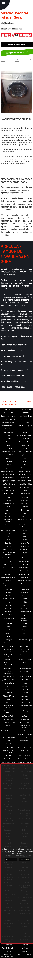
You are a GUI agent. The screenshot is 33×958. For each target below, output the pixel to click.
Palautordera (24, 654)
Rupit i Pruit (25, 455)
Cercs (25, 540)
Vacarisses (25, 696)
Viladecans (8, 945)
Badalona (25, 945)
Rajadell (8, 951)
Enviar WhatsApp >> (17, 52)
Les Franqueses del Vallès (8, 712)
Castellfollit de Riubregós (8, 751)
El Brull (8, 744)
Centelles (8, 543)
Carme (24, 623)
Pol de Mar (24, 680)
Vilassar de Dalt (8, 759)
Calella (24, 448)
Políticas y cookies (24, 954)
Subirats (25, 699)
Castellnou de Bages (25, 640)
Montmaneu (25, 510)
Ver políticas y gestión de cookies (18, 855)
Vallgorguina (8, 693)
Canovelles (8, 571)
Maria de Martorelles (8, 722)
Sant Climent (8, 719)
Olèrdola (25, 737)
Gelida (25, 731)
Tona (8, 497)
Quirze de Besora (25, 676)
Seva (8, 533)
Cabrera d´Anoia (8, 599)
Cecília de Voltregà (24, 474)
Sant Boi (8, 429)
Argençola (8, 640)
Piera (8, 627)
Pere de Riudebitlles (25, 484)
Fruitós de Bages (25, 668)
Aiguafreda (8, 468)
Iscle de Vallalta (8, 455)
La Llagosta (8, 668)
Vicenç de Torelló (8, 422)
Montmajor (8, 513)
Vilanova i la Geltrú (24, 759)
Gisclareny (8, 608)
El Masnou (8, 525)
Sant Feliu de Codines (24, 650)
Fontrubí (25, 507)
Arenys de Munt (24, 561)
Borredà (25, 599)
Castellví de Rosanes (8, 416)
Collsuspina (25, 439)
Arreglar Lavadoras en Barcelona (20, 60)
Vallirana (25, 689)
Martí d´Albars (8, 643)
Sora (24, 633)
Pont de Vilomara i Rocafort (8, 554)
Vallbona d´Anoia (8, 696)
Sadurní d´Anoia (8, 474)
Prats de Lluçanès (8, 558)
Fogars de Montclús (25, 612)
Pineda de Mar (8, 549)
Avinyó (8, 442)
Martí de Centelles (8, 419)
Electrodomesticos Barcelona (5, 60)
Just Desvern (24, 646)
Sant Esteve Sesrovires (8, 655)
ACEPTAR (24, 860)
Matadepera (25, 584)
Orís (24, 536)
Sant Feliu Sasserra (8, 484)
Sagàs (8, 636)
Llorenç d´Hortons (8, 646)
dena (8, 741)
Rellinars (25, 948)
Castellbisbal (24, 549)
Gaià (8, 507)
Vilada (25, 683)
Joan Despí (25, 577)
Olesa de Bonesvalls (8, 737)
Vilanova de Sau (8, 477)
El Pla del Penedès (24, 520)
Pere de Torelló (8, 413)
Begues (24, 630)
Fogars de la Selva (8, 615)
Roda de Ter (8, 461)
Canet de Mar (24, 571)
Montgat (25, 513)
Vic (8, 686)
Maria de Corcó (25, 722)
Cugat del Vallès (24, 471)
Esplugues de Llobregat (24, 619)
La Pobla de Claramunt (8, 664)
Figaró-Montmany (8, 618)
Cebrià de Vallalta (8, 426)
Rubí (24, 458)
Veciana (24, 686)
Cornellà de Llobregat (8, 731)
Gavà (8, 734)
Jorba (8, 510)
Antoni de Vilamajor (25, 581)
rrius (8, 435)
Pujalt (25, 553)
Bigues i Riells (25, 564)
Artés (25, 461)
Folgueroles (8, 612)
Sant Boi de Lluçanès (24, 426)
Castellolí (25, 432)
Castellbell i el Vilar (24, 762)
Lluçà (25, 636)
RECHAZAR (11, 860)
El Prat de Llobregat (8, 530)
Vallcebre (24, 693)
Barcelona (8, 409)
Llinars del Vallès (25, 702)
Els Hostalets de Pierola (24, 526)
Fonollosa (24, 608)
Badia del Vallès (24, 755)
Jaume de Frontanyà (25, 451)
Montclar (25, 516)
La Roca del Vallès (8, 716)
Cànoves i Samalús (24, 568)
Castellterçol (8, 432)
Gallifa (8, 633)
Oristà (8, 536)
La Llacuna (24, 744)
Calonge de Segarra (25, 574)
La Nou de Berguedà (25, 663)
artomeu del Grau (25, 429)
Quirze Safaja (24, 671)
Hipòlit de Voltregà (8, 481)
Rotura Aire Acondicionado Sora (8, 955)
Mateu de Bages (24, 487)
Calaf (24, 464)
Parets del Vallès (8, 630)
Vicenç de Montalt (24, 422)
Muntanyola (25, 445)
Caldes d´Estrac (24, 442)
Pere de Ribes (8, 487)
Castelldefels (24, 741)
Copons (8, 439)
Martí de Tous (8, 494)
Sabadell (8, 660)
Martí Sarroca (24, 490)
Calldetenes (8, 605)
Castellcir (24, 750)
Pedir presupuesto (16, 44)
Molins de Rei (24, 543)
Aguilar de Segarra (24, 468)
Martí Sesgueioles (8, 490)
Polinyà (8, 546)
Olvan (8, 540)
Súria (8, 699)
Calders (8, 464)
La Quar (24, 716)
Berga (8, 595)
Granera (24, 605)
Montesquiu (8, 516)
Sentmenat (25, 503)
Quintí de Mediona (8, 680)
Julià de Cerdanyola (8, 577)
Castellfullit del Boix (25, 747)
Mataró (8, 755)
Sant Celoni (25, 719)
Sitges (24, 530)
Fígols (25, 615)
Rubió (8, 458)
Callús (25, 602)
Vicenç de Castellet (8, 568)
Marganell (24, 592)
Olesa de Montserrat (25, 734)
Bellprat (24, 595)
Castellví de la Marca (25, 416)
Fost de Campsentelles (8, 672)
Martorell (8, 592)
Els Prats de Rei (8, 503)
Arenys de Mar (8, 564)
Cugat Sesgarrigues (8, 471)
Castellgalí (24, 951)
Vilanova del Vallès (8, 762)
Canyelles (24, 497)
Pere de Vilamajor (25, 409)
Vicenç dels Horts (25, 419)
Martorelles (25, 589)
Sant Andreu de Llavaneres (8, 585)
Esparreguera (24, 500)
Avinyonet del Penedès (8, 521)
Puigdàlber (25, 413)
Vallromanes (8, 689)
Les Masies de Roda (25, 706)
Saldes (8, 702)
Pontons (25, 558)
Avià (8, 602)
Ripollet (8, 581)
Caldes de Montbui (24, 481)
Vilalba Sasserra (24, 477)
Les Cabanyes (24, 711)
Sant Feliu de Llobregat (8, 650)
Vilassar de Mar (24, 494)
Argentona (8, 561)
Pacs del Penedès (8, 948)
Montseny (8, 448)
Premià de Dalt (8, 747)
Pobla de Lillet (25, 546)
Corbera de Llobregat (24, 435)
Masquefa (8, 589)
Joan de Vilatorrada (8, 451)
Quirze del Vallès (8, 676)
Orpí (24, 533)
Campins (8, 574)
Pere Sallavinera (8, 683)
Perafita (25, 627)
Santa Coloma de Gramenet (25, 727)
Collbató (8, 500)
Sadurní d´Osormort (25, 660)
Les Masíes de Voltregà (8, 706)
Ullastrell (8, 726)
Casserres (8, 623)
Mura (8, 445)
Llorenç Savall (25, 643)
